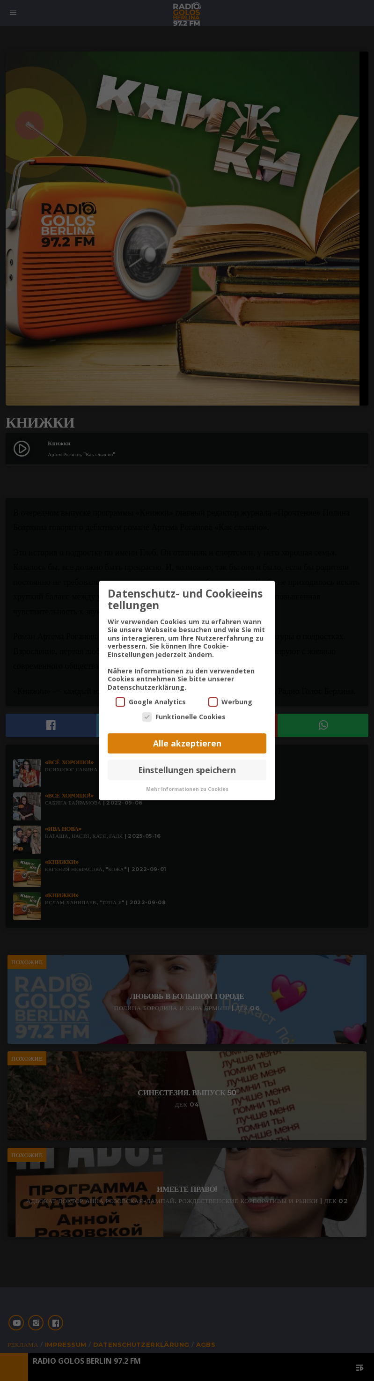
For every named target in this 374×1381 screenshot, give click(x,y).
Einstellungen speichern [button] (187, 769)
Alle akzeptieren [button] (187, 742)
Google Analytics (151, 701)
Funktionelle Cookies (184, 716)
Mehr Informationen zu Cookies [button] (187, 788)
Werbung (230, 701)
